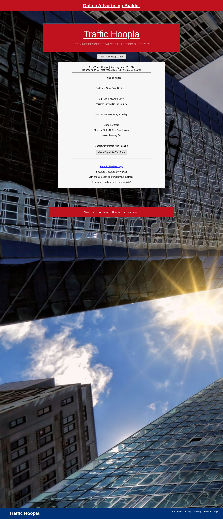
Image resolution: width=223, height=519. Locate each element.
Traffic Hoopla (111, 34)
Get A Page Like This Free (111, 152)
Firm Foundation (130, 212)
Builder (207, 511)
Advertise (177, 511)
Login (215, 511)
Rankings (197, 511)
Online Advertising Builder (111, 5)
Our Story (96, 212)
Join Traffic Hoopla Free (111, 56)
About (87, 212)
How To (116, 212)
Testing (106, 212)
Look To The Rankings (111, 166)
